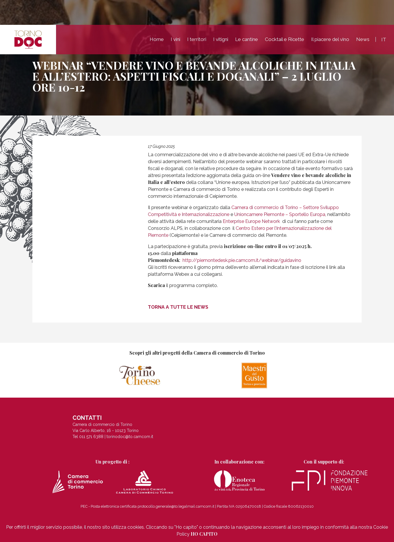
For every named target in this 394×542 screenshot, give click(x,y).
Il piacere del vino (330, 41)
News (362, 41)
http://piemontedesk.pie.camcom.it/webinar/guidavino (242, 260)
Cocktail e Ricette (284, 41)
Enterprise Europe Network (251, 221)
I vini (175, 41)
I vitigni (220, 41)
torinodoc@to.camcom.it (130, 439)
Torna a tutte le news (178, 307)
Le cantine (246, 41)
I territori (196, 41)
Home (157, 41)
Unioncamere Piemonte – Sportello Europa (279, 214)
